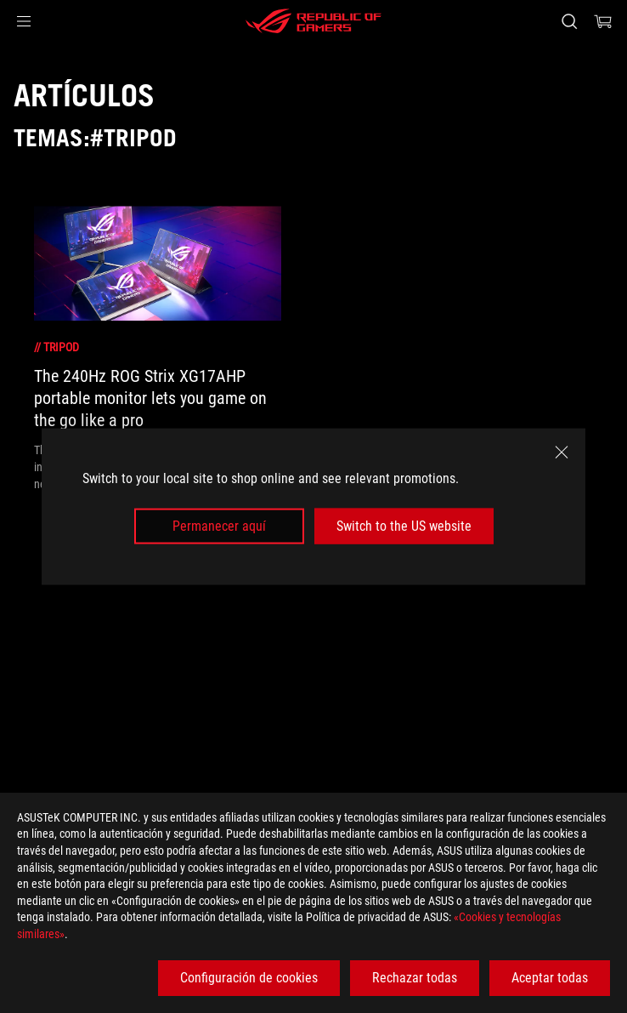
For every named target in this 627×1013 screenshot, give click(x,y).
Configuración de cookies (249, 978)
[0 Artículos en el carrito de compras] (603, 21)
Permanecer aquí (219, 526)
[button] (24, 21)
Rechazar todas (414, 978)
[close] (561, 451)
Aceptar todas (549, 978)
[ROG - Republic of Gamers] (313, 21)
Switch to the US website (404, 526)
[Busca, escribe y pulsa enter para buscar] (568, 21)
